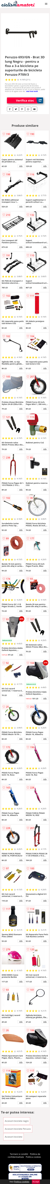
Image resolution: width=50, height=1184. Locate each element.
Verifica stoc (29, 100)
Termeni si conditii (19, 1154)
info (21, 166)
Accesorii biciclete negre (17, 1121)
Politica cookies (33, 1157)
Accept (36, 1181)
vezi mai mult (32, 91)
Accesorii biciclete (13, 1136)
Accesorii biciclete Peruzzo (18, 1128)
